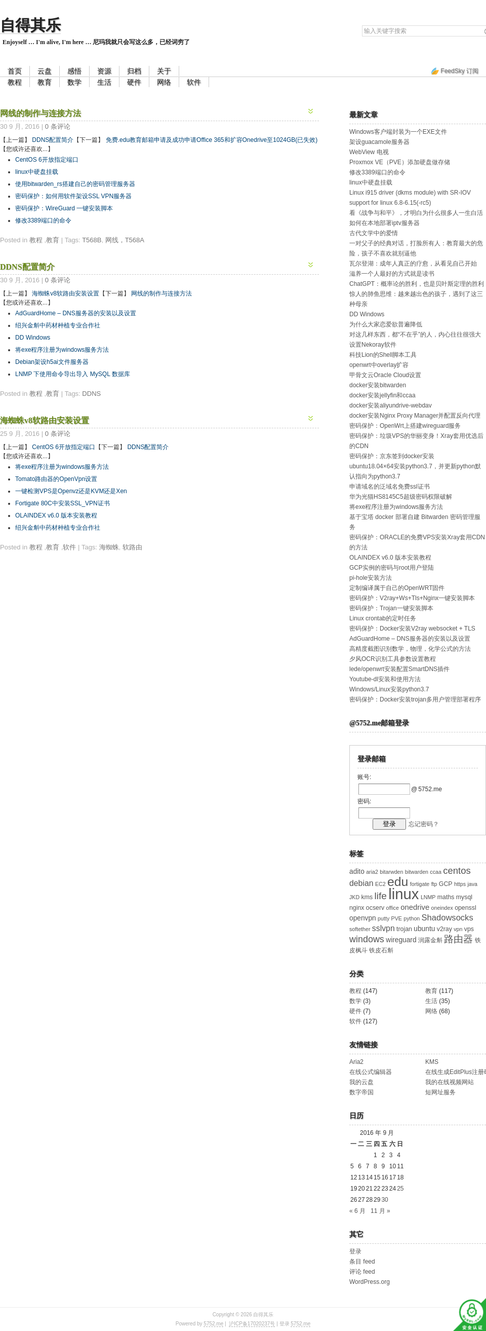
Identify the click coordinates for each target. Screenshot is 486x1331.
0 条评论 (57, 126)
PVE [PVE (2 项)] (396, 918)
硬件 (134, 82)
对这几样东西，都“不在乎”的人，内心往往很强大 (415, 334)
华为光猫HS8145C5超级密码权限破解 (400, 496)
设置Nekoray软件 (372, 344)
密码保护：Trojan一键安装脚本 (391, 608)
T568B (91, 240)
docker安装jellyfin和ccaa (382, 395)
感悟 (74, 71)
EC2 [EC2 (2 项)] (380, 884)
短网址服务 (440, 1092)
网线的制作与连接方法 (40, 113)
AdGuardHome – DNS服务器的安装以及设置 (75, 313)
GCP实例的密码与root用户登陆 (391, 567)
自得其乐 (30, 25)
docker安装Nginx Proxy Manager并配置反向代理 (414, 415)
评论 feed (362, 1271)
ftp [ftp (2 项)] (434, 884)
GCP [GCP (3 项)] (446, 884)
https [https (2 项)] (460, 884)
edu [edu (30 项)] (397, 882)
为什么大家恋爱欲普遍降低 (385, 324)
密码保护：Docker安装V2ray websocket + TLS (412, 628)
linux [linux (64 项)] (403, 893)
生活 (104, 82)
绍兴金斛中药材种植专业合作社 (57, 325)
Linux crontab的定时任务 (382, 618)
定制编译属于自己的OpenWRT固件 (396, 587)
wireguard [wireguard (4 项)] (401, 940)
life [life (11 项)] (380, 896)
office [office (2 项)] (392, 908)
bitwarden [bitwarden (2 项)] (416, 872)
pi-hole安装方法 (370, 577)
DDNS (91, 393)
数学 (74, 82)
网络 (164, 82)
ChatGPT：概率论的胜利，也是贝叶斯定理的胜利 (416, 283)
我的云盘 (361, 1082)
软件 (194, 82)
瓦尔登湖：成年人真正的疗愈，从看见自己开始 (413, 263)
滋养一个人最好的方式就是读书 (391, 273)
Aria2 (356, 1061)
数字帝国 (361, 1092)
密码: (364, 801)
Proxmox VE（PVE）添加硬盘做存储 (399, 162)
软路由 (132, 547)
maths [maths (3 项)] (446, 897)
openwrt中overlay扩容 (379, 364)
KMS (431, 1061)
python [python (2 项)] (411, 918)
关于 (164, 71)
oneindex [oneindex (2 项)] (442, 908)
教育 (44, 82)
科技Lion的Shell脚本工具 (383, 354)
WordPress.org (369, 1281)
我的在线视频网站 (449, 1082)
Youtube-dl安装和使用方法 (385, 679)
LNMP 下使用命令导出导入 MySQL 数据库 (72, 374)
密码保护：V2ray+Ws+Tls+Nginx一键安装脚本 (412, 598)
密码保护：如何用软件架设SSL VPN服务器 (73, 196)
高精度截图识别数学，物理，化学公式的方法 (410, 648)
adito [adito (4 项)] (356, 871)
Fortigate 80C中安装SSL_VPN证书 (62, 503)
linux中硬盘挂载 (36, 171)
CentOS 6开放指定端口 (46, 159)
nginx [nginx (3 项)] (356, 907)
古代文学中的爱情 (373, 233)
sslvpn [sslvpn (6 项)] (383, 928)
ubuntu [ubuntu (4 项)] (424, 929)
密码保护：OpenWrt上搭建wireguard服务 (405, 425)
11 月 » (380, 1210)
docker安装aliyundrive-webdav (390, 405)
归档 (134, 71)
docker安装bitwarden (377, 385)
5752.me (213, 1323)
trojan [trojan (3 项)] (404, 929)
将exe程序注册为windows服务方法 (62, 349)
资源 (104, 71)
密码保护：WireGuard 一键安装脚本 (64, 208)
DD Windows (32, 337)
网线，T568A (124, 240)
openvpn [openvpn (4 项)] (362, 918)
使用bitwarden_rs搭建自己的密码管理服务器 (75, 184)
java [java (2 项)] (472, 884)
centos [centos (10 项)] (457, 870)
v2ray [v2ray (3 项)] (444, 929)
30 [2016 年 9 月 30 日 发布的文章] (384, 1199)
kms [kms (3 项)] (367, 897)
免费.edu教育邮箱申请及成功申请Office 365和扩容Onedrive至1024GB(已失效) (212, 139)
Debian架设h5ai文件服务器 (52, 361)
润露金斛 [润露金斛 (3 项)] (430, 940)
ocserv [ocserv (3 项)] (375, 907)
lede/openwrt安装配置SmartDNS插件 (399, 669)
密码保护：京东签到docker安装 (391, 456)
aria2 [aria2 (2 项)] (372, 872)
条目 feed (362, 1261)
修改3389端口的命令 (43, 220)
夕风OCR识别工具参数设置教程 (392, 658)
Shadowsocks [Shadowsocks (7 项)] (447, 917)
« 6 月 (357, 1210)
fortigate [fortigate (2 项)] (420, 884)
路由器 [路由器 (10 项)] (458, 939)
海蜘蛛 (109, 547)
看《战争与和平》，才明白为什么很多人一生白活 (416, 212)
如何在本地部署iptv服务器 (384, 223)
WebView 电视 (369, 152)
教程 (15, 82)
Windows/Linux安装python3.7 (389, 689)
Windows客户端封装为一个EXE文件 (398, 131)
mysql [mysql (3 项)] (464, 897)
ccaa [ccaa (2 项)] (435, 872)
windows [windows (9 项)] (366, 939)
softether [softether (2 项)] (359, 929)
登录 (355, 1251)
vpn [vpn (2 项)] (458, 929)
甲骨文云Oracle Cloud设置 (385, 375)
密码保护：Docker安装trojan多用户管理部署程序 (415, 699)
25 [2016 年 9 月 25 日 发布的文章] (400, 1188)
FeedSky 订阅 (459, 71)
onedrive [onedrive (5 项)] (414, 907)
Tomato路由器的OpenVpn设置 (56, 479)
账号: (364, 777)
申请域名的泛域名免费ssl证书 (389, 486)
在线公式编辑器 (370, 1072)
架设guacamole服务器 (379, 141)
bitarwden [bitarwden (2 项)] (391, 872)
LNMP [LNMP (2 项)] (428, 897)
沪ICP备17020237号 (252, 1323)
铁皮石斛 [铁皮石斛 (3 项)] (381, 950)
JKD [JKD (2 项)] (354, 897)
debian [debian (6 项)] (361, 883)
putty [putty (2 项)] (383, 918)
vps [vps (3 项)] (469, 929)
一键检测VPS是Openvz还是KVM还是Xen (71, 491)
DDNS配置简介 (52, 139)
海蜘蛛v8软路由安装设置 (65, 293)
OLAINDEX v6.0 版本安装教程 (56, 515)
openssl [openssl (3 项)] (465, 907)
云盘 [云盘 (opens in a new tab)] (44, 71)
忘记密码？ (424, 824)
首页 (15, 71)
